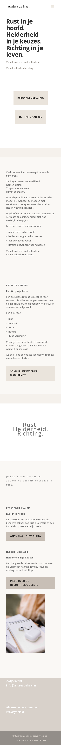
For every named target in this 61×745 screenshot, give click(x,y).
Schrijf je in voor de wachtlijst (24, 373)
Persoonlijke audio (30, 98)
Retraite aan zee (30, 116)
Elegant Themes (38, 735)
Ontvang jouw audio (25, 536)
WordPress (40, 740)
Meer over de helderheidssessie (24, 583)
